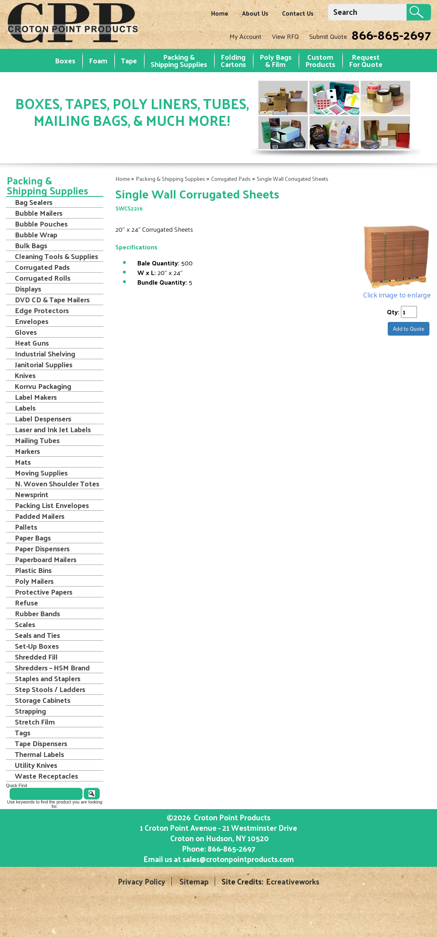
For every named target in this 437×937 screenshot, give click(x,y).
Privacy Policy (141, 881)
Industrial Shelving (45, 353)
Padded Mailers (39, 516)
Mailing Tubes (37, 440)
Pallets (26, 526)
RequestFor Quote (366, 60)
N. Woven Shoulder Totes (57, 483)
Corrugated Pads (231, 179)
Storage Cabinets (42, 700)
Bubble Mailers (38, 212)
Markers (27, 451)
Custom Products (320, 60)
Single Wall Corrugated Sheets (292, 179)
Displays (28, 288)
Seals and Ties (37, 635)
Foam (98, 60)
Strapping (30, 710)
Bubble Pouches (41, 223)
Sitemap (194, 881)
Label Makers (36, 397)
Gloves (26, 332)
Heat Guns (32, 342)
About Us (255, 13)
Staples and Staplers (48, 678)
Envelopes (31, 321)
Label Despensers (43, 418)
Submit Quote (328, 36)
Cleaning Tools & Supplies (56, 256)
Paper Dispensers (42, 548)
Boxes (65, 60)
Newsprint (31, 494)
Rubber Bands (37, 613)
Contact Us (298, 13)
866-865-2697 (391, 34)
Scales (25, 624)
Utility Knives (36, 765)
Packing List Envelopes (52, 505)
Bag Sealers (33, 202)
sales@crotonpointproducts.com (238, 859)
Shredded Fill (36, 656)
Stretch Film (35, 721)
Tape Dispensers (41, 743)
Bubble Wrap (36, 234)
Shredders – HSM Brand (52, 667)
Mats (23, 461)
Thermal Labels (39, 754)
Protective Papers (43, 591)
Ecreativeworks (292, 881)
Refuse (26, 602)
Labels (25, 407)
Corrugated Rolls (42, 277)
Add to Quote (408, 329)
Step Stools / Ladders (50, 689)
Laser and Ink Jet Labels (53, 429)
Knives (25, 375)
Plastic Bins (33, 570)
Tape (129, 60)
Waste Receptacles (46, 775)
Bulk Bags (31, 245)
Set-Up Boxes (37, 646)
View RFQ (285, 36)
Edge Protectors (42, 310)
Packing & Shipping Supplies (179, 60)
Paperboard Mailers (46, 559)
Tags (22, 732)
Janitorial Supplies (43, 364)
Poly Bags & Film (276, 60)
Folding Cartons (233, 60)
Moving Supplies (41, 472)
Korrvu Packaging (43, 386)
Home (219, 13)
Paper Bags (33, 537)
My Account (246, 36)
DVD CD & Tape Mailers (52, 299)
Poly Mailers (34, 581)
